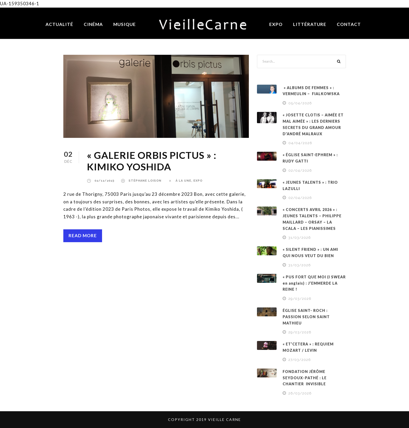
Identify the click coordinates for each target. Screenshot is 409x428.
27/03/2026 (299, 360)
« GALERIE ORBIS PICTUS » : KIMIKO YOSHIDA (151, 160)
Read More (83, 235)
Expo (276, 24)
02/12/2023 (104, 180)
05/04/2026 (300, 103)
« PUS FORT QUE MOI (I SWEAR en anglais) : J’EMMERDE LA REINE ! (314, 283)
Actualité (59, 24)
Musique (124, 24)
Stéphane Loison (144, 180)
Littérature (309, 24)
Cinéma (93, 24)
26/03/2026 (300, 393)
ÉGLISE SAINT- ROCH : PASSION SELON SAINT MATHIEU (306, 316)
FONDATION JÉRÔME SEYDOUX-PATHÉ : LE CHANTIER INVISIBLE (305, 377)
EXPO (198, 180)
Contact (349, 24)
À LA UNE (183, 180)
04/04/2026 (300, 143)
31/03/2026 (299, 238)
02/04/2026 (300, 170)
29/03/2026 (299, 299)
